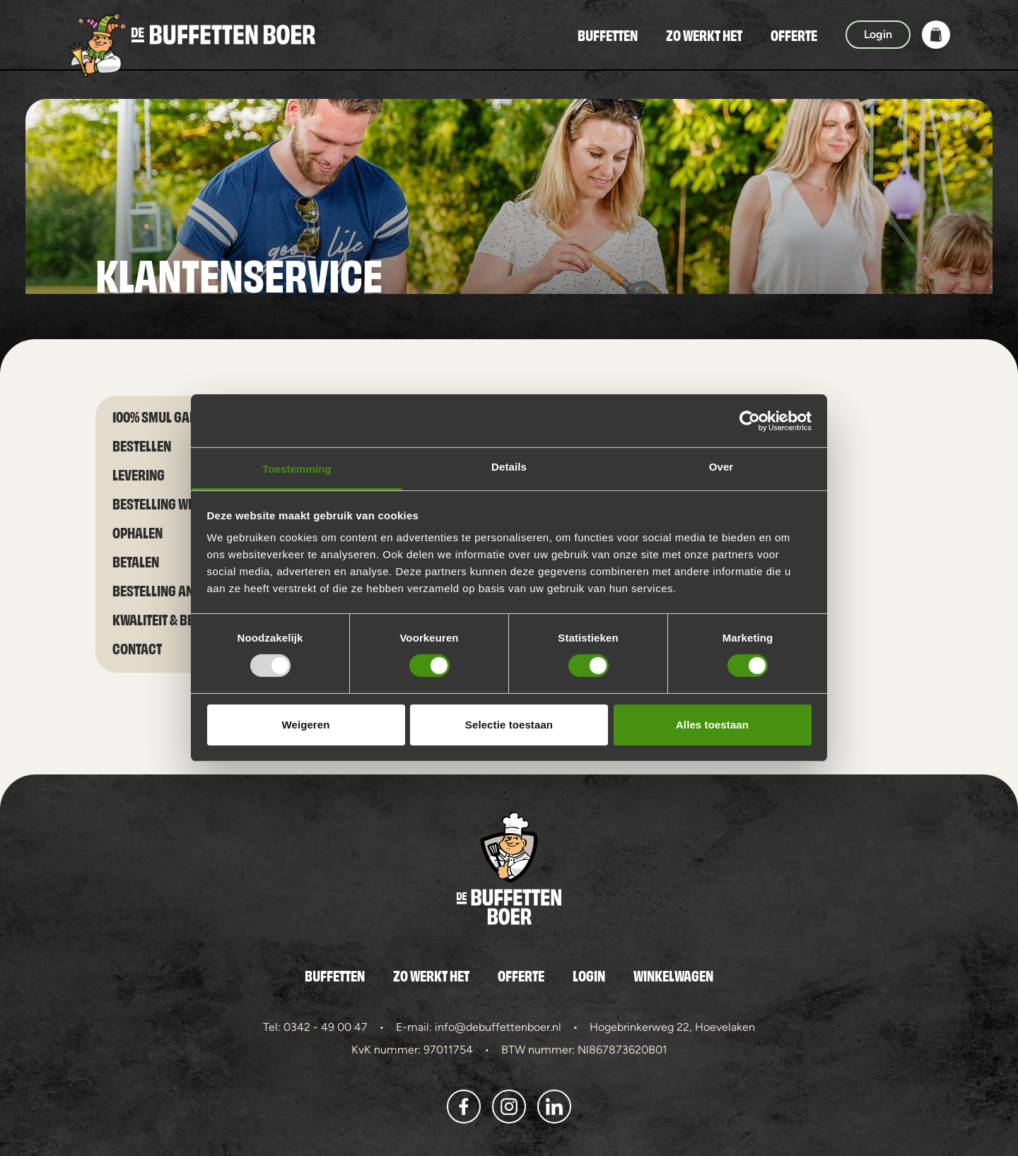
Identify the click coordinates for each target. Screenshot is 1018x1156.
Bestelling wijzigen (170, 502)
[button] (936, 34)
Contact (137, 647)
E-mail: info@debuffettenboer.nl (478, 1027)
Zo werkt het (704, 35)
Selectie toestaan (509, 725)
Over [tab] (721, 467)
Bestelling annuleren (177, 589)
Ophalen (137, 531)
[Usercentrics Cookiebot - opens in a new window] (750, 420)
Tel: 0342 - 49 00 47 (315, 1027)
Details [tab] (509, 467)
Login (589, 975)
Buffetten (608, 35)
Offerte (794, 35)
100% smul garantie (170, 415)
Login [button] (878, 34)
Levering (138, 473)
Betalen (135, 560)
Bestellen (141, 444)
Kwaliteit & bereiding (175, 618)
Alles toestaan (712, 725)
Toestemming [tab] (297, 469)
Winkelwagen (673, 975)
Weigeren (305, 725)
